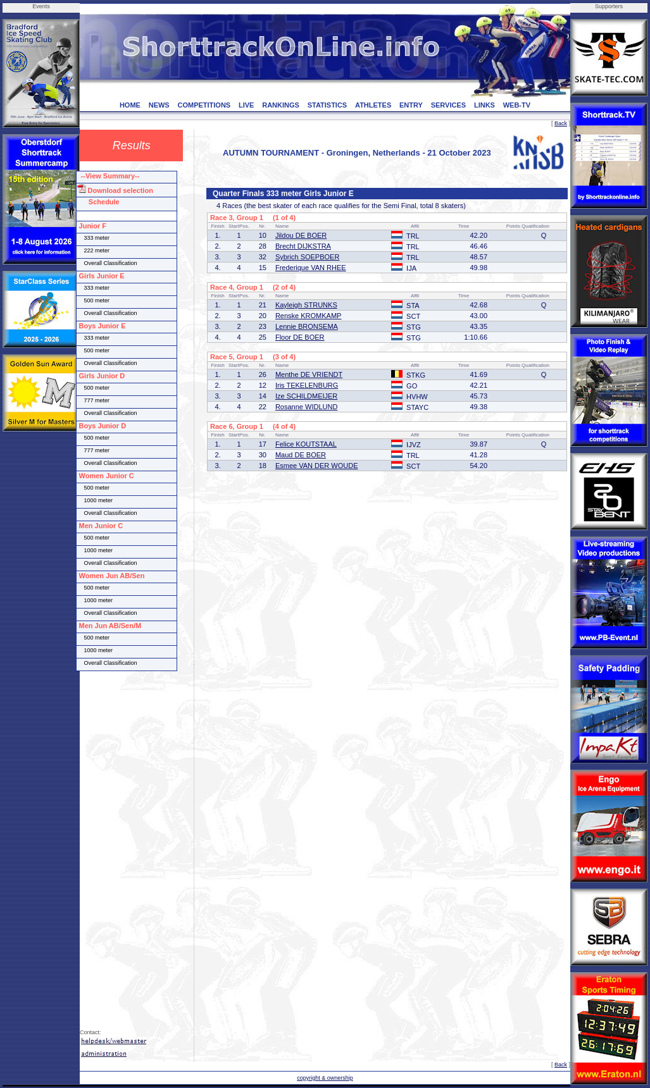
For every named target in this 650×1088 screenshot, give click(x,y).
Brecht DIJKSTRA (303, 246)
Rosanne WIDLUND (306, 407)
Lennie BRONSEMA (306, 326)
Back (560, 123)
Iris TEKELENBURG (306, 385)
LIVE (246, 105)
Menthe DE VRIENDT (308, 374)
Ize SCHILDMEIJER (306, 396)
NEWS (159, 105)
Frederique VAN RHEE (310, 267)
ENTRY (411, 105)
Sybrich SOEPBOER (307, 257)
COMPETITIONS (203, 105)
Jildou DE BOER (301, 235)
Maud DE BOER (300, 455)
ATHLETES (373, 105)
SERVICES (448, 105)
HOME (130, 105)
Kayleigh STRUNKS (306, 305)
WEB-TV (516, 105)
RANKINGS (280, 105)
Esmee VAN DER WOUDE (316, 465)
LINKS (484, 105)
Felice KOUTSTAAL (306, 444)
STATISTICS (327, 105)
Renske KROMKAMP (308, 315)
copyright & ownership (325, 1078)
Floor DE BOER (300, 337)
